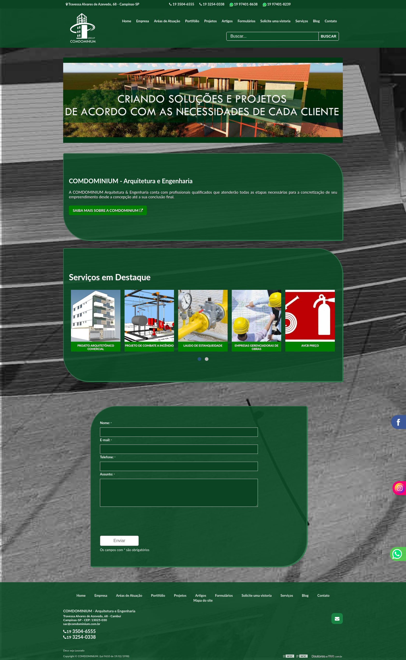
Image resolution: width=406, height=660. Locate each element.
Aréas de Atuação (167, 21)
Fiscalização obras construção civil (96, 346)
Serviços (301, 21)
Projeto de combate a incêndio (203, 345)
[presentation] (131, 519)
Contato (331, 21)
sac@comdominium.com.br (81, 624)
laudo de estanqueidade (256, 345)
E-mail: (106, 440)
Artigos (227, 21)
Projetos (210, 21)
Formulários (246, 21)
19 (181, 4)
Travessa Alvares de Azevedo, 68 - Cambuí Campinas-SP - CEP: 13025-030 (92, 618)
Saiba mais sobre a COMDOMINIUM (108, 210)
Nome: (106, 422)
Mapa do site (203, 600)
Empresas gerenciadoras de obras (310, 345)
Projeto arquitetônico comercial (149, 345)
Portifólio (192, 21)
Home (126, 21)
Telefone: (107, 457)
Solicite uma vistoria (275, 21)
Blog (316, 21)
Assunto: (107, 474)
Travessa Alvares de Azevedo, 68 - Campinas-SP (102, 4)
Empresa (142, 21)
